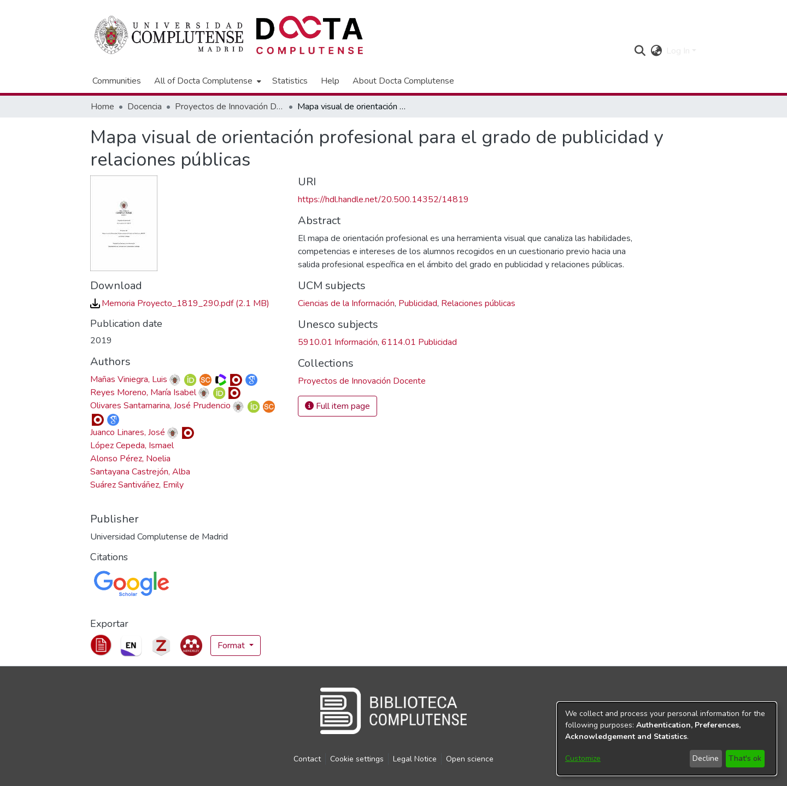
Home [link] (102, 107)
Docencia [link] (144, 107)
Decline (705, 758)
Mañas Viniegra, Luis (128, 379)
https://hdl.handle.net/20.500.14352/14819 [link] (383, 199)
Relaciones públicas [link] (478, 303)
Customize (583, 758)
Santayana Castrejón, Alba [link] (140, 472)
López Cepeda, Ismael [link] (132, 445)
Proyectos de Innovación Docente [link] (229, 107)
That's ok (745, 758)
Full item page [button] (337, 406)
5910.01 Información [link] (338, 342)
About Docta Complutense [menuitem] (403, 81)
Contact (307, 759)
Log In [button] (679, 51)
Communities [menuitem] (116, 81)
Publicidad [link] (417, 303)
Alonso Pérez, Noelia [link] (130, 459)
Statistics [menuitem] (290, 81)
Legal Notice (415, 759)
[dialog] (666, 738)
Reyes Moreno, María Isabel (143, 392)
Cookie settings (357, 759)
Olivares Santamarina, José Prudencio (160, 406)
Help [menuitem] (330, 81)
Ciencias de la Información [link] (346, 303)
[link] (179, 303)
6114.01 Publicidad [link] (419, 342)
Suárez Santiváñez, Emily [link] (137, 485)
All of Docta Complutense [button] (203, 81)
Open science (470, 759)
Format (232, 646)
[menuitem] (206, 80)
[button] (640, 50)
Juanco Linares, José (127, 432)
